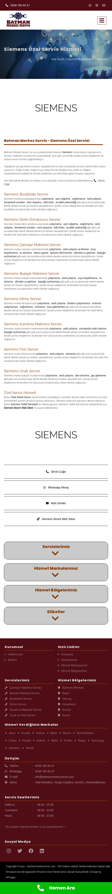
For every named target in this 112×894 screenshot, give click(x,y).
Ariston (39, 733)
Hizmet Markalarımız (81, 59)
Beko (52, 733)
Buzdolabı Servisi (18, 698)
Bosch (65, 733)
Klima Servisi (15, 704)
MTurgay (11, 877)
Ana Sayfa (57, 59)
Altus (10, 733)
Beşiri (63, 693)
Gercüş (64, 698)
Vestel (28, 748)
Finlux (11, 740)
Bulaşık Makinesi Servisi (22, 693)
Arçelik (24, 733)
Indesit (39, 740)
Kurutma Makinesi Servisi (23, 709)
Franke (25, 740)
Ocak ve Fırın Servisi (20, 715)
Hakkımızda (14, 654)
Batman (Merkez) (71, 687)
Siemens (102, 59)
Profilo (66, 740)
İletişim (11, 659)
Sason (64, 715)
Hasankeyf (67, 704)
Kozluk (64, 709)
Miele (53, 740)
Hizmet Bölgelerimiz (72, 670)
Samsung (96, 740)
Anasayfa (65, 654)
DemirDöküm (83, 733)
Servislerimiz (67, 659)
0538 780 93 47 (18, 5)
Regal (80, 740)
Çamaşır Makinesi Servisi (23, 687)
